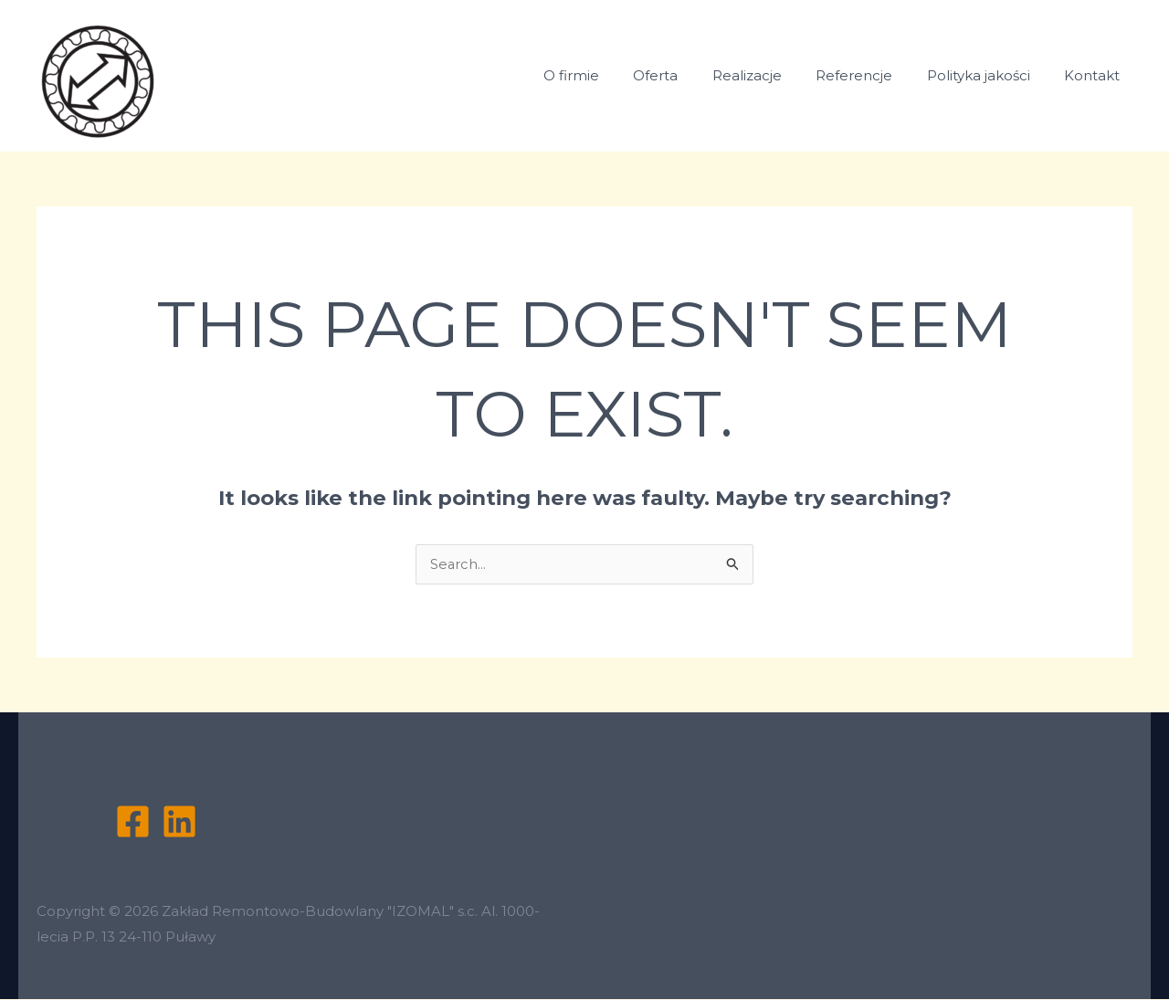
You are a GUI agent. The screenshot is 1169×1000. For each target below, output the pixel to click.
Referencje (871, 75)
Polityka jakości (988, 75)
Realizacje (771, 75)
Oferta (686, 75)
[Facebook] (133, 822)
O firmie (609, 75)
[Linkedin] (179, 822)
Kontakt (1095, 75)
